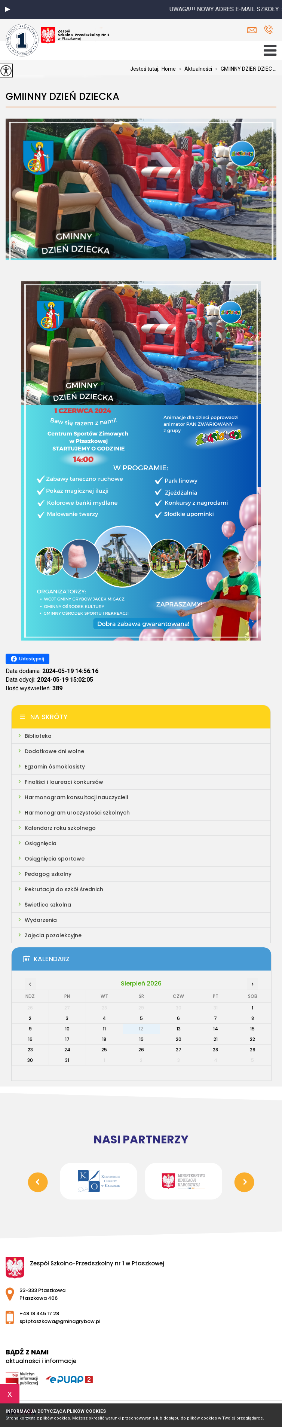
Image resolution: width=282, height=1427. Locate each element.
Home (169, 68)
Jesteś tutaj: (146, 68)
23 (30, 1049)
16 (30, 1039)
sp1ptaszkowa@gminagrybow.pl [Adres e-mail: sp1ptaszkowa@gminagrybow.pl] (60, 1321)
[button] (7, 9)
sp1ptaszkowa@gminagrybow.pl (252, 30)
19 (141, 1039)
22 (252, 1039)
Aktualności (194, 68)
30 (30, 1060)
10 (67, 1029)
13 (179, 1029)
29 (252, 1049)
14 (215, 1029)
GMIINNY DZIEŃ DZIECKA (62, 96)
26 (141, 1049)
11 (104, 1029)
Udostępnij (27, 659)
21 (216, 1039)
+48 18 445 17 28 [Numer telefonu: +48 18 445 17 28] (39, 1313)
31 (67, 1060)
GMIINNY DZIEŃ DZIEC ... (244, 68)
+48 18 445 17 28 (268, 29)
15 (252, 1029)
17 (67, 1039)
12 (141, 1029)
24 (67, 1049)
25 (104, 1049)
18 (104, 1039)
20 (178, 1039)
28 (215, 1049)
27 (178, 1049)
